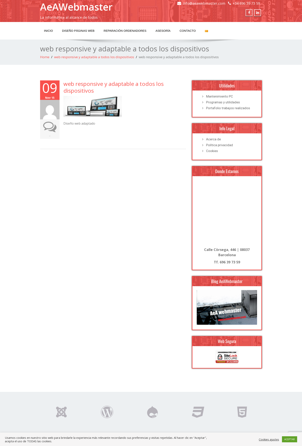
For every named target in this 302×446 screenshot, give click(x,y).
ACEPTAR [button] (289, 439)
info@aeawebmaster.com (204, 3)
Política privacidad (219, 145)
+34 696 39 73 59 (246, 3)
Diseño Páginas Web (78, 30)
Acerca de (213, 139)
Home (44, 57)
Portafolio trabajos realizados (228, 108)
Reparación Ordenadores (125, 30)
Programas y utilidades (223, 102)
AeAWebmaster (76, 6)
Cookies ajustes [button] (269, 439)
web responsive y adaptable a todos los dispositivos (94, 57)
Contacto (188, 30)
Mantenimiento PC (219, 96)
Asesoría (162, 30)
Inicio (48, 30)
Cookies (212, 151)
